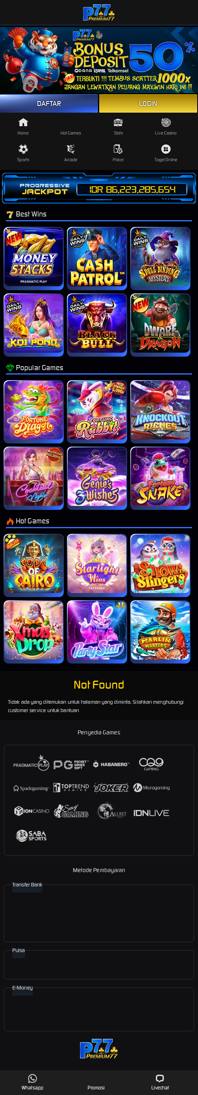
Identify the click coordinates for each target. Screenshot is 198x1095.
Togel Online (166, 153)
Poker (118, 153)
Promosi (96, 1082)
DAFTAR (49, 103)
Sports (23, 153)
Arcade (71, 153)
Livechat (160, 1082)
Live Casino (165, 126)
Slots (118, 126)
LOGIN (148, 103)
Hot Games (71, 126)
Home (23, 126)
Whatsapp (32, 1082)
